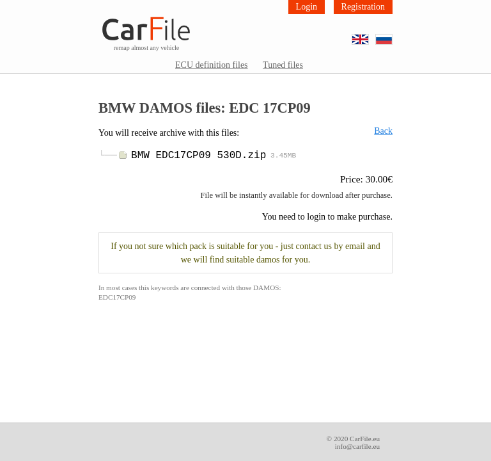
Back (383, 131)
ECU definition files (211, 65)
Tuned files (283, 65)
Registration (363, 7)
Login (306, 7)
